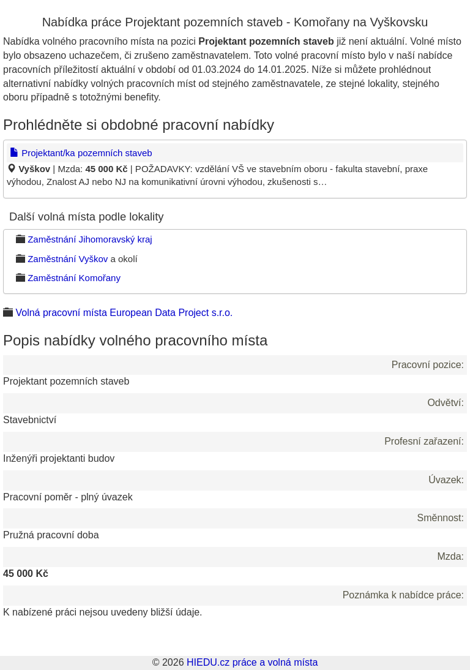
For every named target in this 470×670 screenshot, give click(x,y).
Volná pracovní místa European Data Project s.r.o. (124, 312)
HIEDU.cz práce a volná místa (252, 662)
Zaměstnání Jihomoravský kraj (90, 239)
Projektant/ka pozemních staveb (81, 153)
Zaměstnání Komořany (74, 278)
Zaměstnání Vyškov (68, 259)
